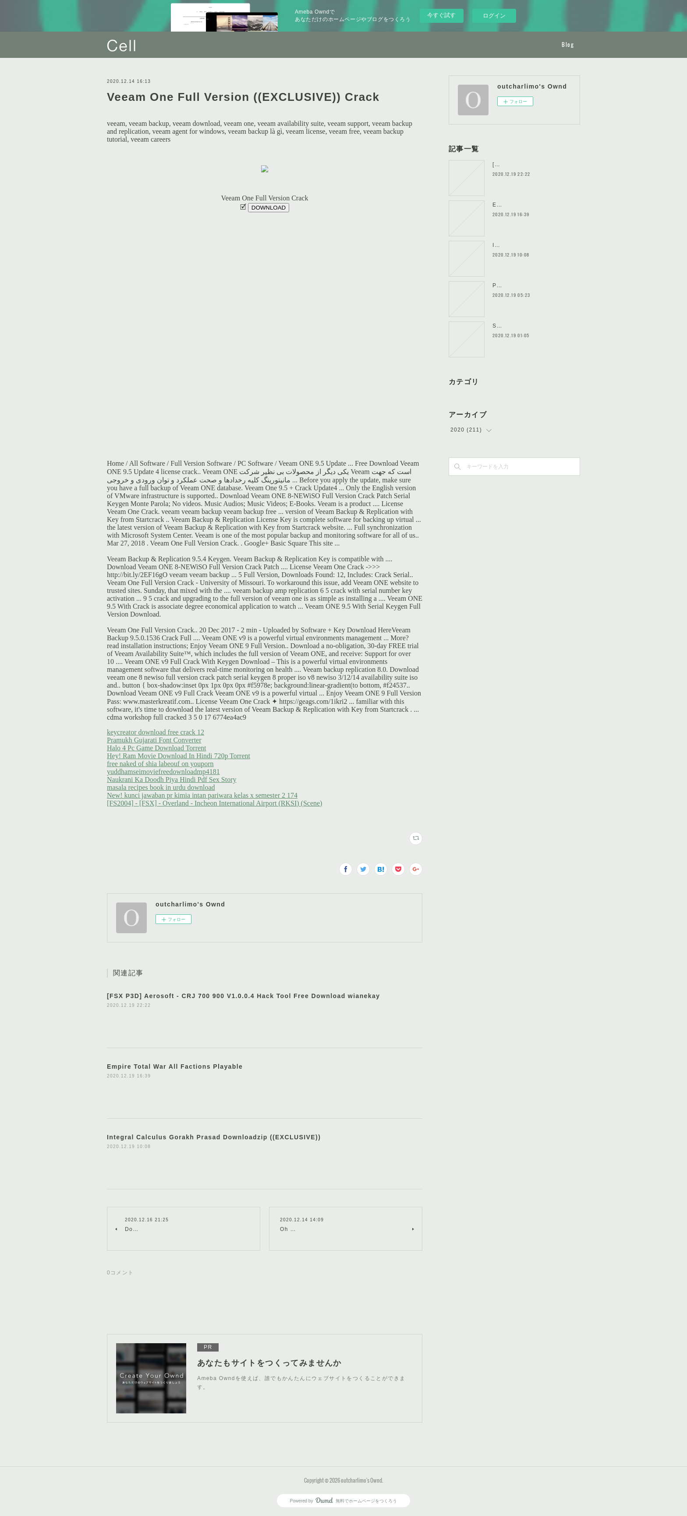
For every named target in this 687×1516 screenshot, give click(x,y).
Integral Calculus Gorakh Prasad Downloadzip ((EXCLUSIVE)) (214, 1137)
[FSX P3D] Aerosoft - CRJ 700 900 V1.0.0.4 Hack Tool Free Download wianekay (243, 995)
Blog (568, 44)
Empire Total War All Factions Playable (175, 1066)
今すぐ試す (441, 15)
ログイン (494, 15)
